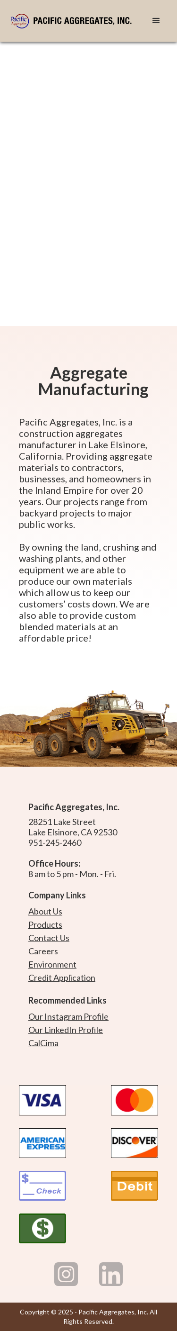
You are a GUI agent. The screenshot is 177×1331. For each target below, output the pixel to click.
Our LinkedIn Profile (65, 1029)
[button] (156, 20)
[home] (74, 21)
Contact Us (48, 938)
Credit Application (61, 977)
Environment (52, 964)
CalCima (43, 1043)
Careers (43, 951)
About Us (45, 911)
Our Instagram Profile (68, 1016)
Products (45, 924)
